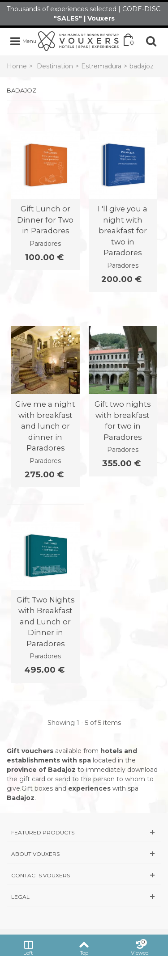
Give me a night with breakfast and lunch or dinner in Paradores (45, 426)
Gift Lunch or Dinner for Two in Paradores (45, 219)
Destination (55, 66)
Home (17, 66)
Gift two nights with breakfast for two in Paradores (123, 420)
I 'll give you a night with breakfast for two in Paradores (122, 230)
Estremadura (101, 66)
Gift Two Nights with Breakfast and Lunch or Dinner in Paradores (45, 621)
